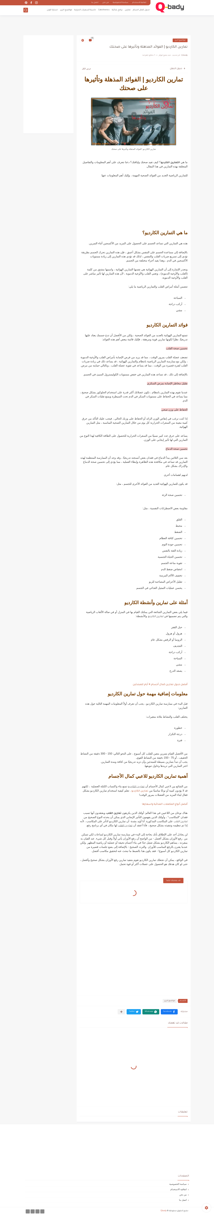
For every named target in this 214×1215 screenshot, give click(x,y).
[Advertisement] (107, 25)
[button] (169, 1011)
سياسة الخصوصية (120, 3)
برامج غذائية (117, 10)
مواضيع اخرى (66, 10)
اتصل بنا (94, 3)
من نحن (105, 3)
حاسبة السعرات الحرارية (85, 10)
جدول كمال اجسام (141, 10)
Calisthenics (104, 10)
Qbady (163, 1211)
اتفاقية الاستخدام (139, 3)
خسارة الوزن (52, 10)
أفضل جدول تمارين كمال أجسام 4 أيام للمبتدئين (160, 684)
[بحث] (25, 10)
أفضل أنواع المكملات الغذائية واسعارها (165, 804)
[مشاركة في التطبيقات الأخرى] (121, 1011)
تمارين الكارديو (139, 791)
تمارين (128, 10)
